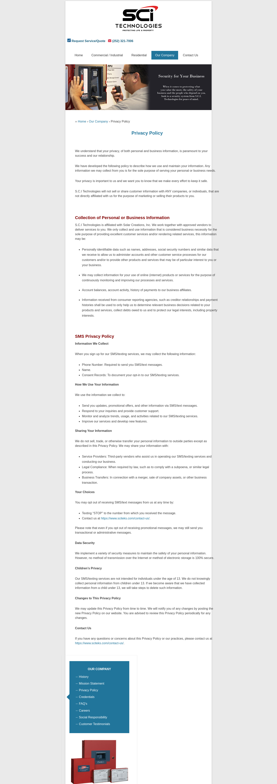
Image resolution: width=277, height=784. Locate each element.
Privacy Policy (88, 690)
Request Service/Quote (88, 41)
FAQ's (83, 703)
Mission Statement (91, 683)
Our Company (164, 55)
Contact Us (190, 55)
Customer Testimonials (94, 724)
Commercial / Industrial (107, 55)
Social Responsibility (93, 717)
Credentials (86, 697)
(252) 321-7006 (122, 41)
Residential (139, 55)
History (83, 676)
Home (79, 55)
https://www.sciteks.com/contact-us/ (125, 518)
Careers (84, 710)
